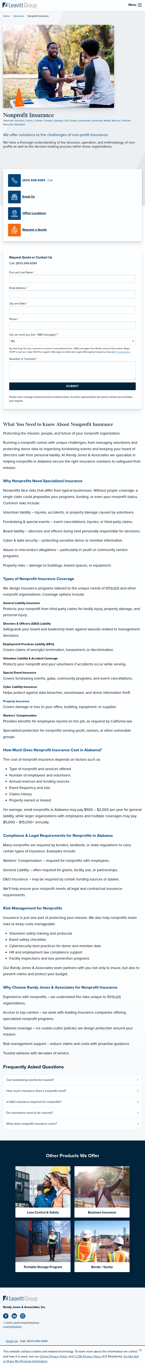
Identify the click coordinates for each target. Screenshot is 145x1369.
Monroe (116, 120)
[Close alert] (140, 1350)
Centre (29, 120)
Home (6, 16)
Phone (14, 319)
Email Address (18, 288)
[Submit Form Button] (72, 386)
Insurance (18, 16)
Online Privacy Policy (54, 1356)
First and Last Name (22, 272)
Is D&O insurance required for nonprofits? (33, 1102)
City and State (18, 303)
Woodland (19, 124)
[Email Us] (28, 197)
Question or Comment (23, 359)
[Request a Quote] (72, 230)
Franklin (48, 120)
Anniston (19, 120)
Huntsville (97, 120)
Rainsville (8, 124)
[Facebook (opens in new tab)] (7, 1317)
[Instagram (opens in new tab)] (24, 1317)
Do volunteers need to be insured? (29, 1113)
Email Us (12, 1341)
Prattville (126, 120)
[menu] (140, 5)
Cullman (38, 120)
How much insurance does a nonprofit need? (36, 1091)
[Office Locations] (72, 213)
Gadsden (58, 120)
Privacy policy (123, 352)
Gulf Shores (70, 120)
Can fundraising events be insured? (30, 1080)
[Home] (20, 1298)
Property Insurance (16, 701)
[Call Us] (72, 180)
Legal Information (12, 1326)
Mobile (107, 120)
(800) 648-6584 (37, 1341)
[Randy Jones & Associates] (19, 5)
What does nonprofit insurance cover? (31, 1124)
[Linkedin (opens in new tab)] (16, 1317)
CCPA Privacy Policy (88, 1356)
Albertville (8, 120)
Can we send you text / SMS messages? (33, 334)
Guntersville (84, 120)
